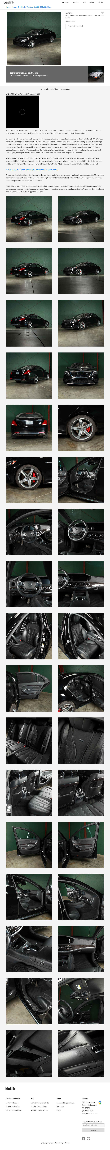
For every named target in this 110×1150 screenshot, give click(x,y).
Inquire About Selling (39, 1107)
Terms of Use (52, 1143)
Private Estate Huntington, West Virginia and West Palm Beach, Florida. (32, 170)
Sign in (101, 2)
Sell (84, 2)
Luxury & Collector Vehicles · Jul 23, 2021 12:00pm (32, 7)
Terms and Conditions (13, 1110)
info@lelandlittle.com (90, 1113)
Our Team (60, 1107)
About (92, 2)
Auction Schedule (12, 1103)
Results (75, 2)
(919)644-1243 (88, 1111)
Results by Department (39, 1110)
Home (8, 7)
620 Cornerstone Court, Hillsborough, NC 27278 (89, 1105)
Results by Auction (12, 1107)
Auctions (65, 2)
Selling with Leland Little (40, 1103)
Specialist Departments (65, 1103)
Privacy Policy (64, 1143)
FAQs (58, 1110)
